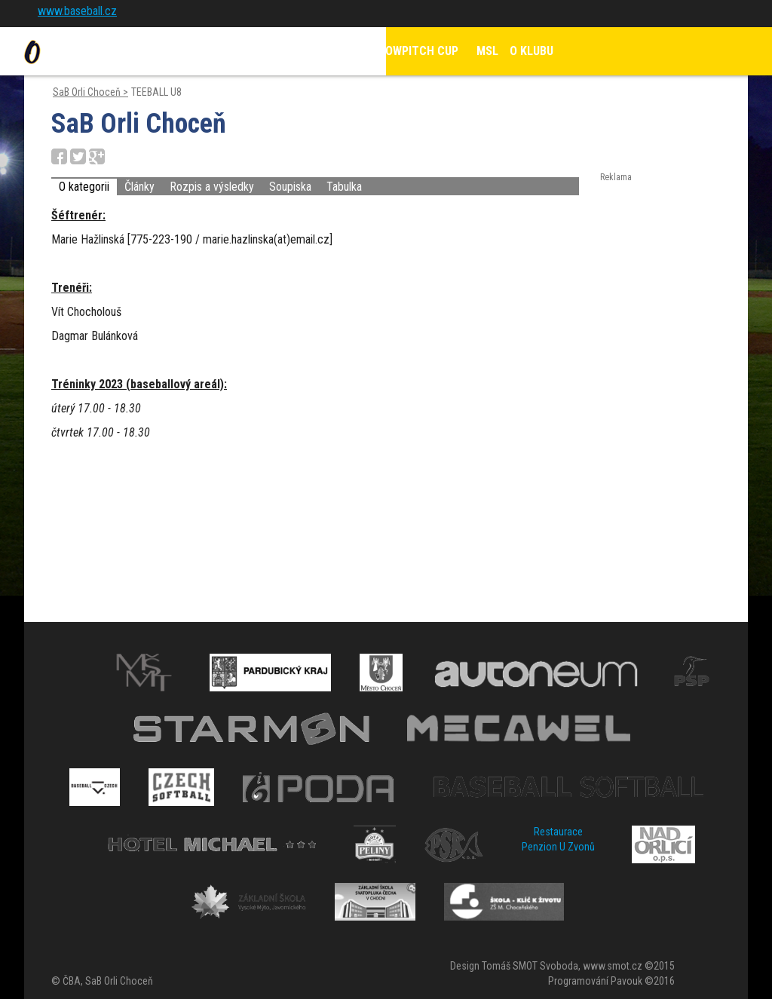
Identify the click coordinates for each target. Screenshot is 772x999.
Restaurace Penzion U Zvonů (558, 839)
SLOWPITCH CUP (415, 51)
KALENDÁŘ (327, 51)
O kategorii (84, 186)
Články (139, 186)
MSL (487, 51)
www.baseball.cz (77, 11)
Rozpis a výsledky (212, 186)
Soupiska (290, 186)
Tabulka (344, 186)
